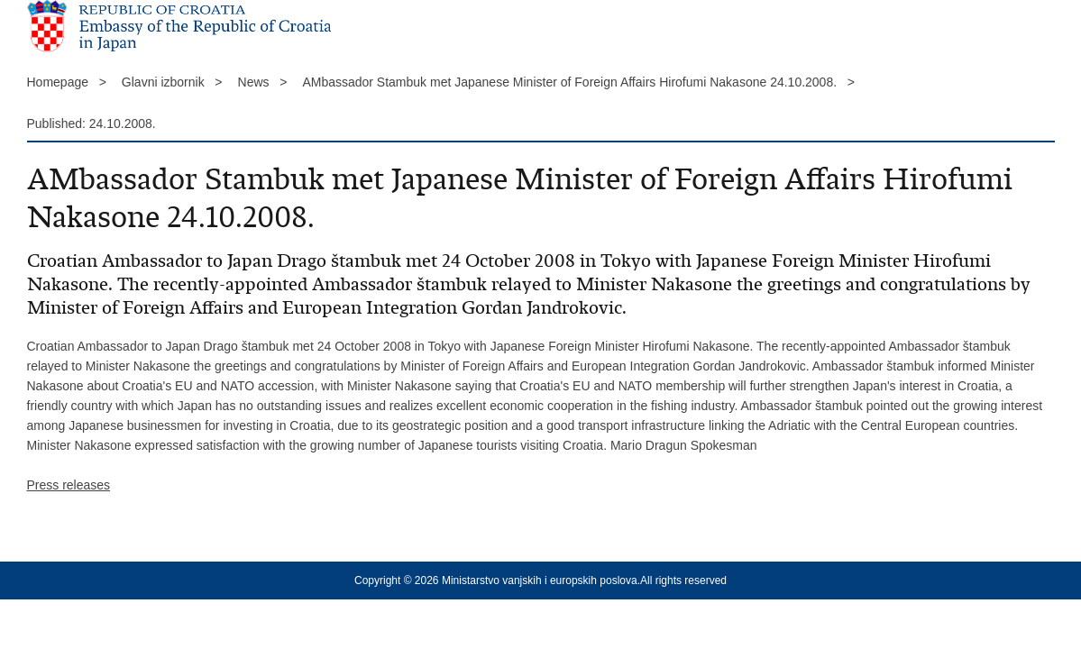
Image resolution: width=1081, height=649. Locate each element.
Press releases (69, 485)
